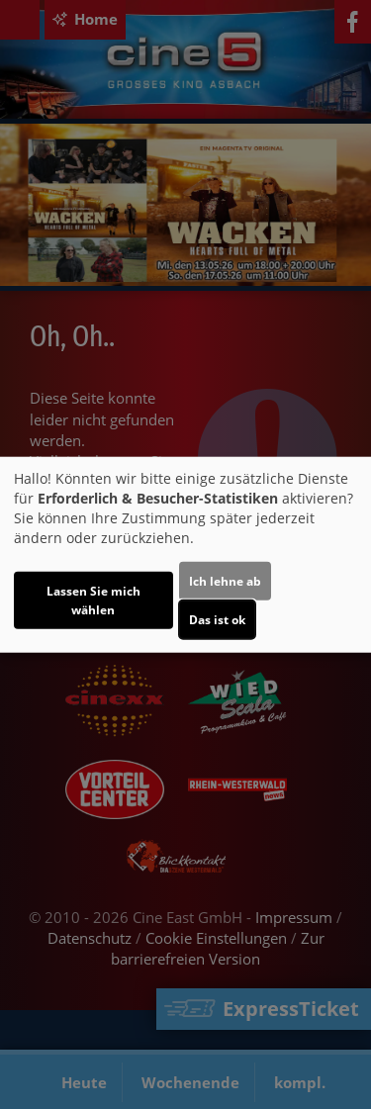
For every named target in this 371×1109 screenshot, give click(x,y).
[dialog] (185, 554)
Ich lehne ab (225, 581)
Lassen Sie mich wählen (93, 600)
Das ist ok (217, 619)
